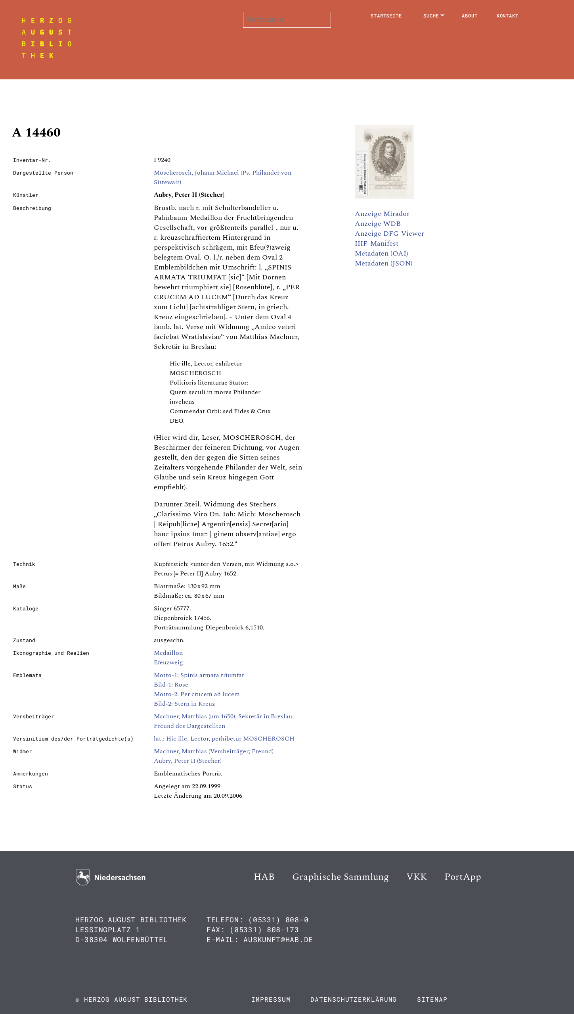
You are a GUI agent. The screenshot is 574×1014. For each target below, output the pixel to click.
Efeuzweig (168, 662)
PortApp (462, 877)
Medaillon (168, 653)
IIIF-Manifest (376, 243)
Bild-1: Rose (171, 684)
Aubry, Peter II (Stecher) (188, 761)
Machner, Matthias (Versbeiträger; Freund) (214, 751)
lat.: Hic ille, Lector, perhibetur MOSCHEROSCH (224, 738)
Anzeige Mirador (382, 213)
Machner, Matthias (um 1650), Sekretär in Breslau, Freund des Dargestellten (224, 721)
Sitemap (432, 999)
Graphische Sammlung (340, 877)
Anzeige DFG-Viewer (389, 233)
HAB (264, 877)
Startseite (386, 15)
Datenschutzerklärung (353, 999)
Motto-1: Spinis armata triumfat (199, 675)
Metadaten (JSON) (384, 263)
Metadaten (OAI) (381, 253)
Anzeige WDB (378, 223)
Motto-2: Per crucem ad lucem (197, 694)
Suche (431, 15)
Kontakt (508, 15)
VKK (416, 877)
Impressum (270, 999)
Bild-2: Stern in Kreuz (184, 703)
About (470, 15)
